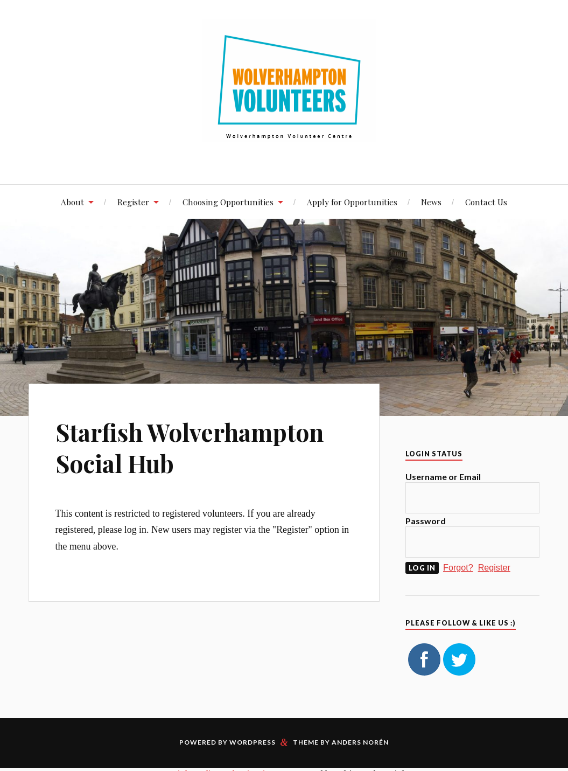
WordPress (252, 742)
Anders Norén (360, 742)
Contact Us (486, 201)
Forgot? (458, 567)
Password (425, 521)
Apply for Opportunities (352, 201)
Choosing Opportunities (228, 201)
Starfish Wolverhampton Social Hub (189, 447)
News (431, 201)
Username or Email (443, 476)
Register (133, 201)
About (72, 201)
